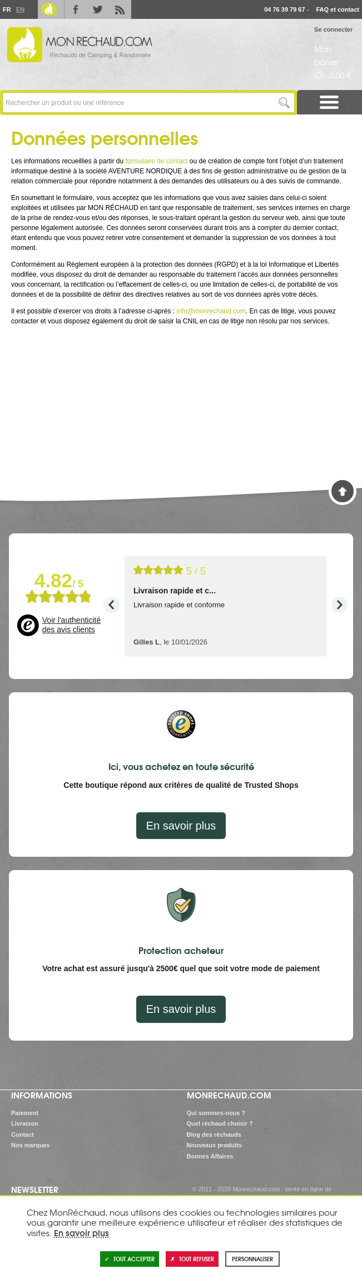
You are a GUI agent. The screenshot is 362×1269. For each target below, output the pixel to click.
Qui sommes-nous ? (216, 1113)
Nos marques (30, 1145)
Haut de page (342, 491)
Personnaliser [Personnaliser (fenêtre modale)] (252, 1259)
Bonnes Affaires (210, 1156)
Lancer (284, 102)
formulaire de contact (156, 161)
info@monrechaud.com (210, 311)
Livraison (24, 1123)
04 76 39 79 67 (284, 9)
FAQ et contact (337, 9)
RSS (120, 9)
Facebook (76, 9)
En (20, 9)
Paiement (24, 1113)
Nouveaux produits (214, 1145)
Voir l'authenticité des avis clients (71, 625)
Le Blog (49, 9)
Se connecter (333, 29)
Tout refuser (192, 1259)
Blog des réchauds (214, 1134)
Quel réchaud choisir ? (220, 1123)
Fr (7, 9)
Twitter (98, 9)
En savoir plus (181, 826)
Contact (22, 1134)
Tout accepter (130, 1259)
